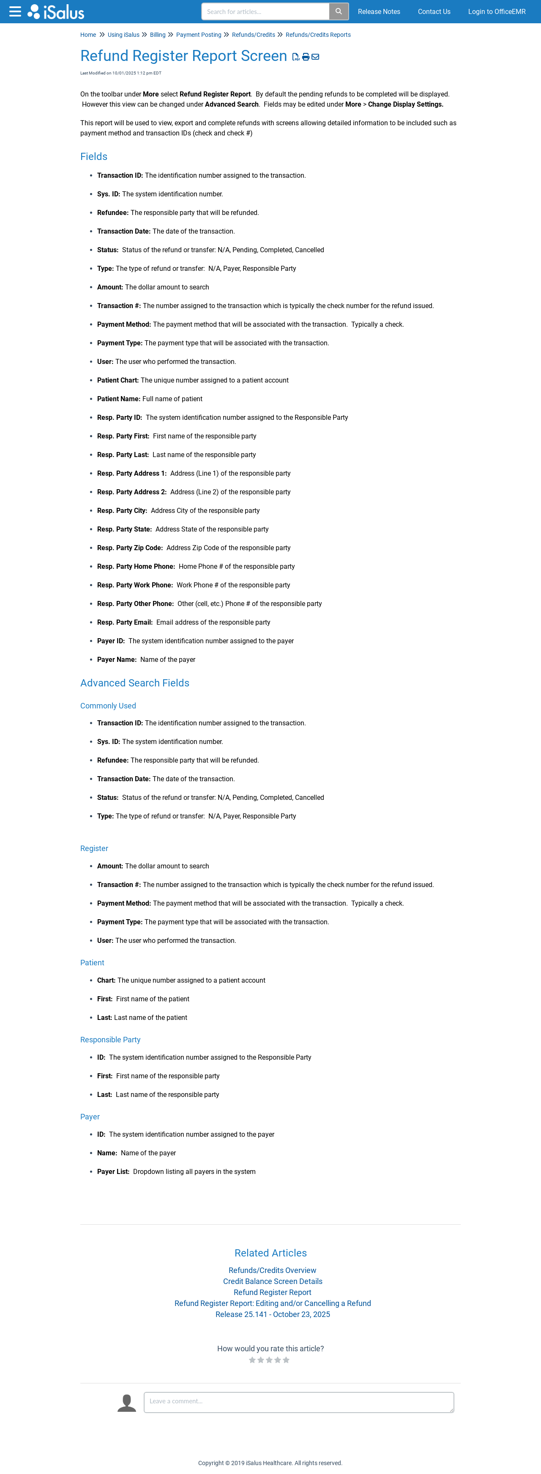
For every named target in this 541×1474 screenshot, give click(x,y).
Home (88, 34)
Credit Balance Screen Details (272, 1281)
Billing (158, 34)
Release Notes (379, 12)
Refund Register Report (272, 1292)
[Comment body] (299, 1402)
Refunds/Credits (253, 34)
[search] (266, 11)
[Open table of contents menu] (16, 10)
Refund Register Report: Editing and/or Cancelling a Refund (273, 1303)
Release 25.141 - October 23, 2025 (273, 1314)
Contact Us (434, 12)
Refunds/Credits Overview (273, 1270)
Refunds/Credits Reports (318, 34)
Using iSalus (123, 34)
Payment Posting (198, 34)
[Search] (339, 11)
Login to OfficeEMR (497, 12)
